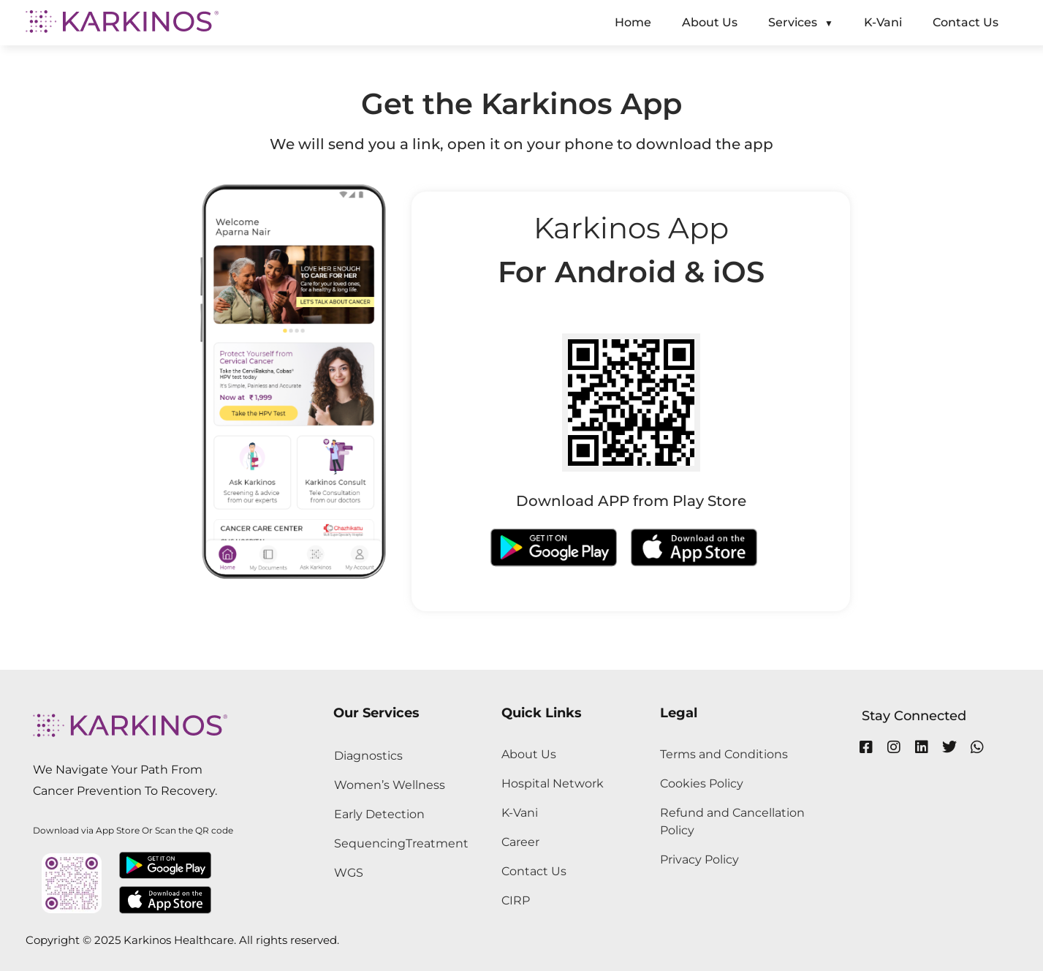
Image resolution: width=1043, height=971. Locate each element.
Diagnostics (368, 756)
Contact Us (533, 871)
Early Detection (379, 814)
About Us (528, 754)
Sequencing (370, 843)
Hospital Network (552, 783)
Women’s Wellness (389, 785)
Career (520, 842)
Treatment (437, 843)
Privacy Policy (699, 859)
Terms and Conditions (724, 754)
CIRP (515, 900)
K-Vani (519, 813)
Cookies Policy (701, 783)
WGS (348, 873)
